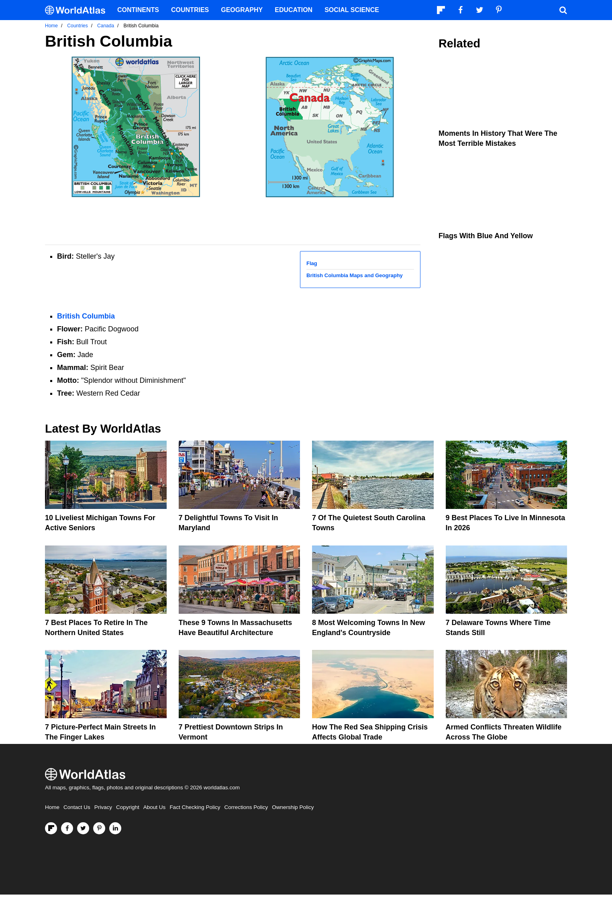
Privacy (103, 807)
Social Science (351, 9)
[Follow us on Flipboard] (51, 828)
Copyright (127, 807)
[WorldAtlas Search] (563, 10)
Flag (311, 263)
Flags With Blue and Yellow (486, 236)
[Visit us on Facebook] (67, 828)
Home (52, 807)
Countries (190, 9)
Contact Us (76, 807)
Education (293, 9)
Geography (242, 9)
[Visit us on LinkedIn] (115, 828)
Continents (138, 9)
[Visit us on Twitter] (83, 828)
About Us (154, 807)
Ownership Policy (293, 807)
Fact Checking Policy (194, 807)
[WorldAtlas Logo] (78, 10)
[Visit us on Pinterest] (99, 828)
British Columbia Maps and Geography (354, 275)
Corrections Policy (246, 807)
